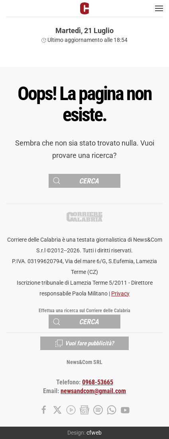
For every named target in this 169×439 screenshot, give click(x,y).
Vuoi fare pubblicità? (84, 343)
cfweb (94, 432)
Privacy (120, 293)
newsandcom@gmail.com (93, 391)
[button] (159, 8)
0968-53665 (97, 382)
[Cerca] (84, 181)
